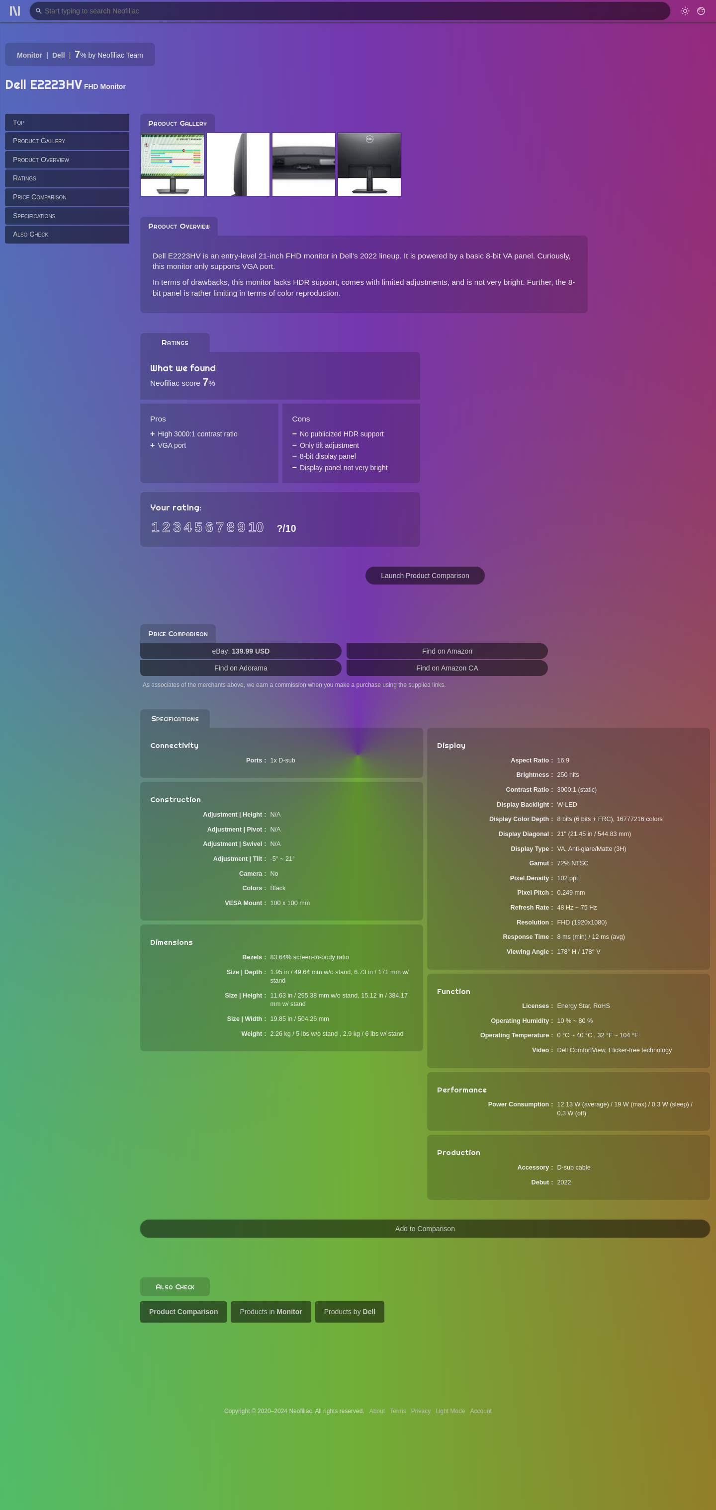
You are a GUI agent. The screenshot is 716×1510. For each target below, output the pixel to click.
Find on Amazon (447, 651)
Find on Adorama (241, 668)
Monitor (29, 55)
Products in (271, 1312)
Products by (350, 1312)
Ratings (24, 178)
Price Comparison (40, 197)
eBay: (241, 651)
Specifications (34, 216)
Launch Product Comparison (425, 576)
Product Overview (41, 160)
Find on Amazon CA (447, 668)
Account (481, 1411)
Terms (398, 1411)
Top (18, 122)
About (377, 1411)
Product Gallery (39, 141)
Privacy (421, 1411)
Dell (58, 55)
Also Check (30, 234)
